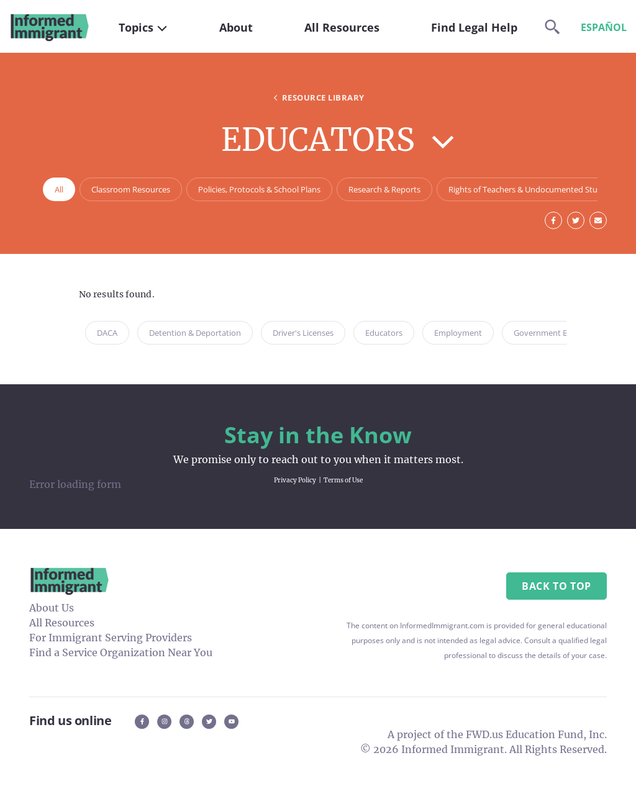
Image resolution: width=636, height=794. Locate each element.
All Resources (61, 622)
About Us (51, 608)
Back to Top (556, 586)
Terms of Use (343, 480)
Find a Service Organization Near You (120, 652)
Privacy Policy (295, 480)
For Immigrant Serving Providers (110, 637)
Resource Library (318, 97)
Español (604, 27)
